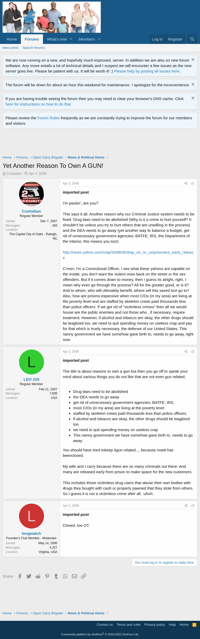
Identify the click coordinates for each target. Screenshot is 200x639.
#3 (193, 506)
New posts (10, 48)
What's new (57, 39)
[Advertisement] (97, 143)
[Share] (186, 184)
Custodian (14, 173)
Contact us (105, 625)
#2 (193, 351)
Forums (32, 39)
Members (87, 39)
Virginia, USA (48, 552)
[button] (71, 39)
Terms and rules (129, 625)
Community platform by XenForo (100, 634)
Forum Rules (49, 118)
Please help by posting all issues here (146, 71)
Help (172, 625)
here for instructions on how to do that (38, 104)
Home (12, 39)
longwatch (31, 533)
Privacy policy (155, 625)
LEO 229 (31, 379)
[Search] (192, 39)
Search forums (34, 48)
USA (54, 398)
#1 (193, 183)
